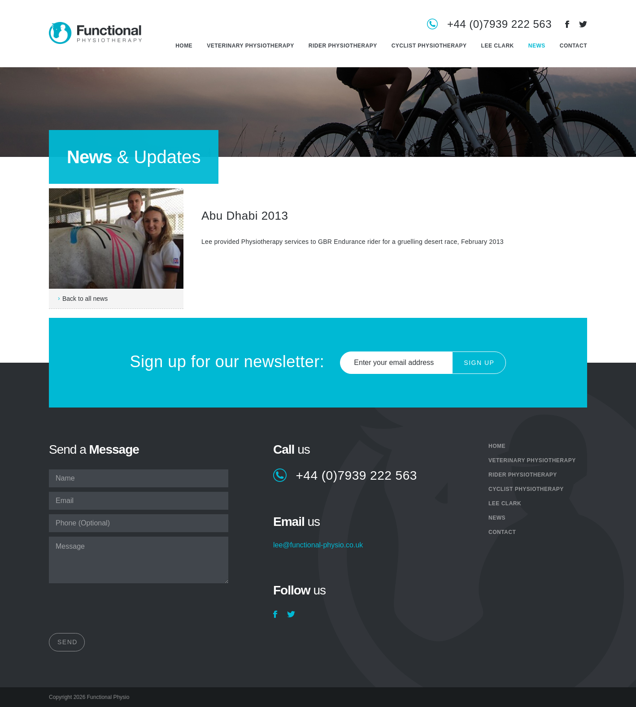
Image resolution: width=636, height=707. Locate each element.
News (536, 45)
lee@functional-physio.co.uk (318, 545)
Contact (573, 45)
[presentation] (117, 611)
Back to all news (85, 298)
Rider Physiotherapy (343, 45)
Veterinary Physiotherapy (250, 45)
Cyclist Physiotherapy (429, 45)
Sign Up (479, 362)
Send (67, 642)
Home (183, 45)
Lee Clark (497, 45)
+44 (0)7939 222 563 (499, 24)
